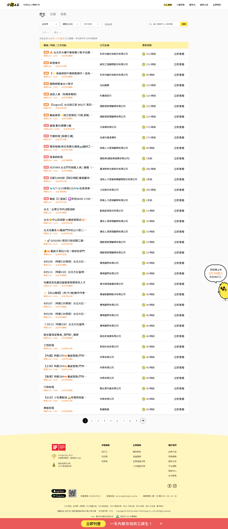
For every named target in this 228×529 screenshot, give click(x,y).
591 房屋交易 (91, 506)
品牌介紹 (172, 451)
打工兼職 (168, 4)
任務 (53, 14)
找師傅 (82, 506)
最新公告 (204, 4)
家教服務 (172, 456)
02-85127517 (95, 496)
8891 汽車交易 (129, 506)
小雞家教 (181, 4)
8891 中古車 (150, 506)
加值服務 (137, 456)
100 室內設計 (103, 506)
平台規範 (172, 466)
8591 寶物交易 (116, 506)
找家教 (104, 461)
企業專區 (217, 4)
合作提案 (172, 475)
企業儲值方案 (139, 461)
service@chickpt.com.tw (126, 496)
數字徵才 (160, 506)
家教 (63, 14)
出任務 (75, 506)
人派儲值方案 (139, 466)
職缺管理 (137, 451)
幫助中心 (172, 470)
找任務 (104, 456)
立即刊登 (93, 523)
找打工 (104, 451)
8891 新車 (140, 506)
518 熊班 (67, 506)
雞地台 (192, 4)
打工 (42, 14)
